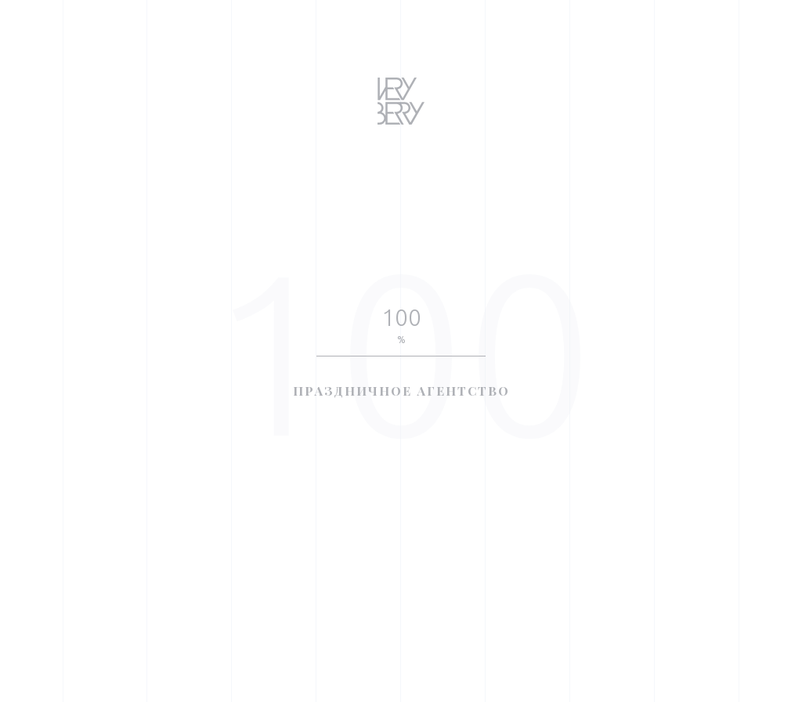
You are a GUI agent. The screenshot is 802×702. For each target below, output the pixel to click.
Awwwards (35, 176)
